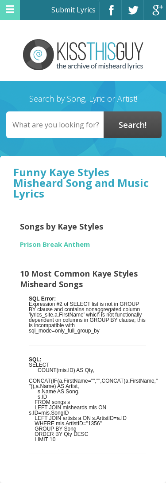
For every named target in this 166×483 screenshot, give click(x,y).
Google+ (155, 14)
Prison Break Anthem (55, 244)
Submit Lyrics (73, 10)
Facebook (110, 14)
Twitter (132, 14)
